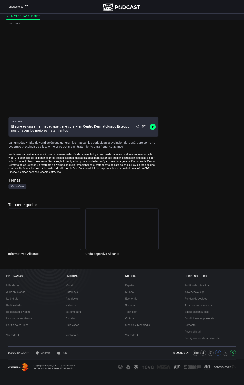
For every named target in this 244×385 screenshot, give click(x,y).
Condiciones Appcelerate (201, 316)
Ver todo (14, 333)
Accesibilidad (194, 329)
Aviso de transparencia (200, 303)
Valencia (73, 303)
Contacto (192, 323)
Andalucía (74, 296)
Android (43, 353)
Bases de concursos (198, 310)
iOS (62, 353)
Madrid (72, 283)
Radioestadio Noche (20, 310)
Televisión (133, 310)
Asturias (72, 316)
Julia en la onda (17, 290)
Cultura (131, 316)
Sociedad (132, 303)
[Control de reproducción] (153, 128)
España (131, 283)
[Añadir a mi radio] (144, 128)
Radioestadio (16, 303)
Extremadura (75, 310)
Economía (133, 296)
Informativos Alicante (23, 255)
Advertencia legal (197, 290)
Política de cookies (198, 296)
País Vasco (74, 323)
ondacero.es (16, 7)
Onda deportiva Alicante (102, 255)
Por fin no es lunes (19, 323)
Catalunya (74, 290)
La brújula (14, 296)
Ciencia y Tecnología (139, 323)
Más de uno (15, 283)
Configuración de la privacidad (205, 336)
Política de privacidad (199, 283)
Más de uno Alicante (23, 17)
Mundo (131, 290)
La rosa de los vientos (21, 316)
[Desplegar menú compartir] (137, 128)
